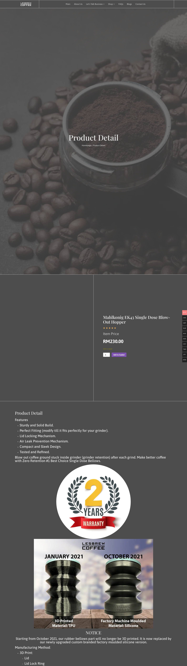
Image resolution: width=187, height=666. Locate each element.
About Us (78, 4)
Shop (111, 4)
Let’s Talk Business (95, 4)
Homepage (86, 145)
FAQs (120, 4)
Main (67, 4)
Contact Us (140, 4)
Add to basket (119, 355)
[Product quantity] (106, 355)
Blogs (128, 4)
